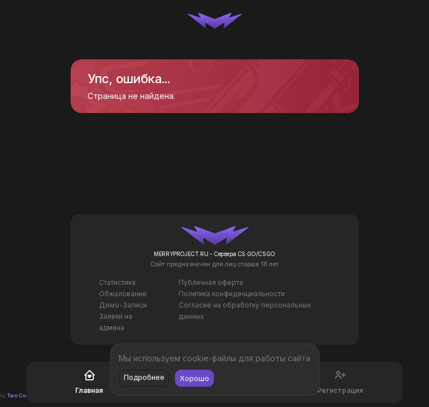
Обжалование (123, 293)
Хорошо (194, 378)
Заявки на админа (115, 322)
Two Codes (21, 395)
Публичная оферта (211, 282)
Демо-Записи (123, 305)
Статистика (117, 282)
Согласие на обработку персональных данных (245, 311)
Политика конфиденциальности (232, 293)
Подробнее (144, 377)
